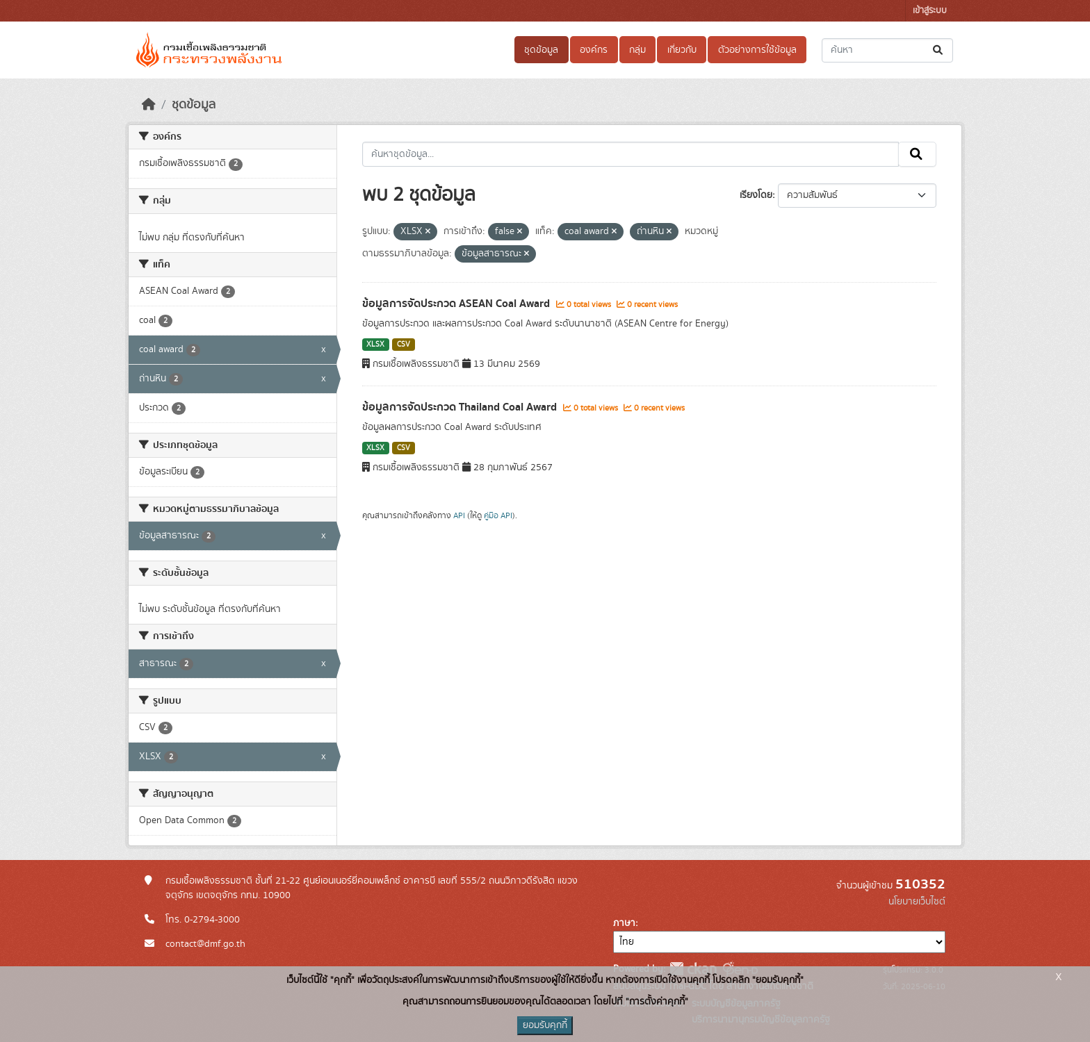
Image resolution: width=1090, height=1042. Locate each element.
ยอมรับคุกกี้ (545, 1025)
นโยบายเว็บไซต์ (916, 902)
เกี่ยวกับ (682, 50)
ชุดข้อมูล (541, 50)
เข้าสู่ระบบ (930, 10)
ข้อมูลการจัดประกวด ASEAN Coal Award (457, 304)
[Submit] (939, 50)
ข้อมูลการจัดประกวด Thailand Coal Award (461, 407)
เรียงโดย (756, 195)
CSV (403, 344)
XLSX (375, 344)
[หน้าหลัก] (149, 105)
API (459, 515)
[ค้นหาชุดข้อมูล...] (887, 50)
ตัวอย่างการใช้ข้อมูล (757, 50)
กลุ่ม (637, 50)
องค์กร (594, 50)
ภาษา (624, 923)
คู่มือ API (498, 515)
